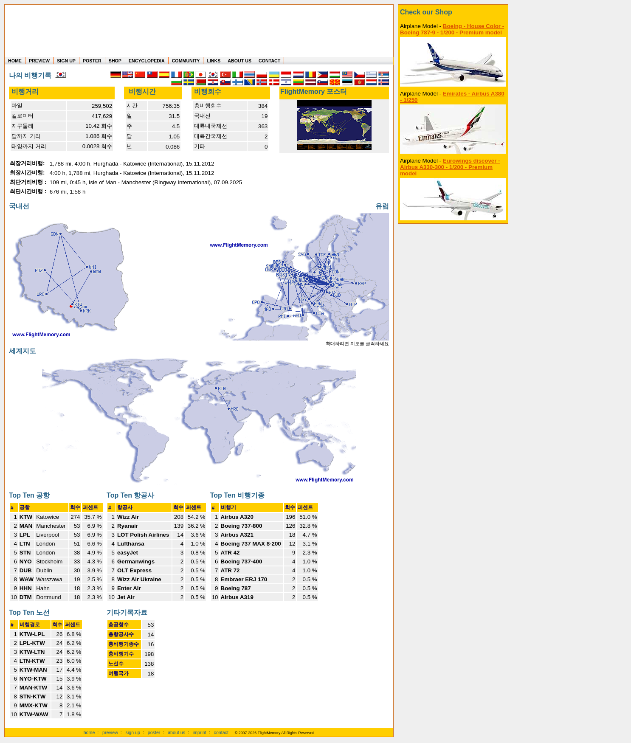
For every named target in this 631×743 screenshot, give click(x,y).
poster (154, 732)
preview (110, 732)
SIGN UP (66, 60)
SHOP (115, 60)
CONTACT (269, 60)
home (89, 732)
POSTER (92, 60)
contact (221, 732)
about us (176, 732)
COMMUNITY (186, 60)
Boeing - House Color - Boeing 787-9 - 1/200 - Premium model (452, 29)
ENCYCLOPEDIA (147, 60)
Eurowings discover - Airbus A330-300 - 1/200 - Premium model (450, 167)
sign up (133, 732)
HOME (15, 60)
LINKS (213, 60)
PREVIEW (39, 60)
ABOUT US (239, 60)
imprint (199, 732)
